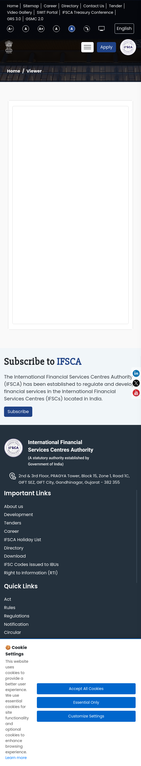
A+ (41, 28)
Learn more (16, 757)
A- (10, 28)
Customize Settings (86, 716)
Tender (115, 6)
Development (18, 515)
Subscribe (18, 411)
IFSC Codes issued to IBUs (31, 565)
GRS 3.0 (14, 19)
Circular (12, 633)
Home (12, 6)
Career (50, 6)
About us (13, 507)
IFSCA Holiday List (22, 540)
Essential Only (86, 702)
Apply (106, 47)
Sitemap (31, 6)
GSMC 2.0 (35, 19)
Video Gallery (19, 12)
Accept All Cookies (86, 688)
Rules (9, 608)
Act (7, 599)
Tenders (12, 523)
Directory (70, 6)
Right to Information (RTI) (31, 573)
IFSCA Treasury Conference (87, 12)
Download (15, 556)
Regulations (16, 616)
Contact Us (93, 6)
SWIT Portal (47, 12)
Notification (16, 624)
